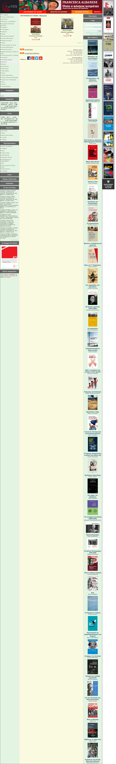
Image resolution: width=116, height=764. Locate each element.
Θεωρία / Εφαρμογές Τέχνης (8, 45)
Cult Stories (4, 19)
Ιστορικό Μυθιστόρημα (7, 47)
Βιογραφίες (4, 27)
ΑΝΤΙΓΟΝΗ (4, 131)
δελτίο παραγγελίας (10, 275)
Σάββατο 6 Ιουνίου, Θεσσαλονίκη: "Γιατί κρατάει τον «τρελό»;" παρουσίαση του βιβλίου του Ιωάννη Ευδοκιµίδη (9, 216)
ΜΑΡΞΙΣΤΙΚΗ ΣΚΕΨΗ (7, 135)
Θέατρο (3, 42)
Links (10, 175)
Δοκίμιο (3, 34)
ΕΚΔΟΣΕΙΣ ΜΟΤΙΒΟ (82, 12)
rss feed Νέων (28, 49)
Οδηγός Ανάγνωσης (9, 179)
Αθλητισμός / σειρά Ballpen (8, 21)
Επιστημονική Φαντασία (7, 36)
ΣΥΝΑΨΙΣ (4, 139)
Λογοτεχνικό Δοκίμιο (6, 59)
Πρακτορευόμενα (10, 143)
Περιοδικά (9, 128)
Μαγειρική (4, 62)
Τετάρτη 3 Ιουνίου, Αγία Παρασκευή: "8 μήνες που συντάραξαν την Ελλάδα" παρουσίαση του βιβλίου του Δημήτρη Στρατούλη (7, 223)
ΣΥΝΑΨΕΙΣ (4, 171)
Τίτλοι (10, 113)
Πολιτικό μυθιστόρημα (7, 75)
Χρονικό (3, 84)
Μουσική (3, 64)
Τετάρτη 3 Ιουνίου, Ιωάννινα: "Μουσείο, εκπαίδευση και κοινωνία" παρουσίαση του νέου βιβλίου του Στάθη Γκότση (8, 192)
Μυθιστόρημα (4, 68)
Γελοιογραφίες (5, 29)
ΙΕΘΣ (2, 163)
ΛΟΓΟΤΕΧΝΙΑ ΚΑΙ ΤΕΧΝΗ (33, 12)
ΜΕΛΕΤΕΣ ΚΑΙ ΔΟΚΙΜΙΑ (59, 12)
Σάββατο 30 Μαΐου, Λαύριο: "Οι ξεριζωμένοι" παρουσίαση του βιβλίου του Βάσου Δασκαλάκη (9, 211)
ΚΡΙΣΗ (3, 133)
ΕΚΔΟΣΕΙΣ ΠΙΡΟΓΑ (6, 157)
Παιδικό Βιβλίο (5, 70)
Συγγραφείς (9, 99)
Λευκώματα (4, 57)
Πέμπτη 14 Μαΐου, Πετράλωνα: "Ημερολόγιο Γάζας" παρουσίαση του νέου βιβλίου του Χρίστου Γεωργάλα (9, 236)
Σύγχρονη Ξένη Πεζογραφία (8, 79)
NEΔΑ (3, 150)
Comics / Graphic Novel (7, 17)
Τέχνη (2, 82)
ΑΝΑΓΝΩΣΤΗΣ (5, 155)
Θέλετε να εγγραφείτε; (96, 34)
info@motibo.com (77, 55)
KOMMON (4, 148)
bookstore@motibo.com (76, 63)
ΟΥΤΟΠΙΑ (4, 137)
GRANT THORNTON (6, 146)
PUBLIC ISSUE (5, 153)
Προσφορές (93, 16)
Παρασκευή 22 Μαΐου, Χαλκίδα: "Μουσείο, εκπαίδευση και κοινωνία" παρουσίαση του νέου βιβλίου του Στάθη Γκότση (9, 230)
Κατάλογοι (9, 183)
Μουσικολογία (5, 66)
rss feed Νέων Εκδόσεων (31, 53)
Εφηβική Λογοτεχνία (6, 40)
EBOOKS (97, 12)
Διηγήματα (4, 31)
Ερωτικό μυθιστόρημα (7, 38)
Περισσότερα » (15, 240)
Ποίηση (3, 73)
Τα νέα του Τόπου (9, 188)
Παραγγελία (36, 39)
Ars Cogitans (4, 14)
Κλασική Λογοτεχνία (6, 49)
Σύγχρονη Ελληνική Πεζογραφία (9, 77)
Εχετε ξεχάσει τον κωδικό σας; (94, 33)
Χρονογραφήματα (6, 86)
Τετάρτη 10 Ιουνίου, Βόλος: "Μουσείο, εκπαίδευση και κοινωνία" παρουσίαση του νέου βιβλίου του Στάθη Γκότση (8, 198)
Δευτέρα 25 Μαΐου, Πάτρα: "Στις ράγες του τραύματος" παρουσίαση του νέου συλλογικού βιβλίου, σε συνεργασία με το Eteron (9, 205)
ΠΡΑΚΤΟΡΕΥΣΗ (5, 169)
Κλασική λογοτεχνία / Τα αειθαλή (9, 55)
